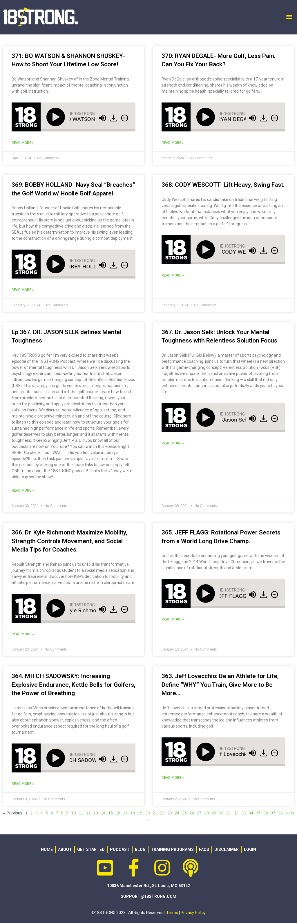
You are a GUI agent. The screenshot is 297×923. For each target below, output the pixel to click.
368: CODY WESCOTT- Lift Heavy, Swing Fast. (223, 184)
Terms (172, 912)
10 (73, 813)
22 (162, 813)
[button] (289, 16)
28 (206, 813)
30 (221, 813)
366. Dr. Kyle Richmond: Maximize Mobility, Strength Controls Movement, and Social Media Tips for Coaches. (69, 541)
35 (258, 813)
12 (88, 813)
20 (147, 813)
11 (81, 813)
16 (118, 813)
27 (199, 813)
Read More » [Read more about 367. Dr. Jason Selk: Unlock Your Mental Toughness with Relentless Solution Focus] (173, 443)
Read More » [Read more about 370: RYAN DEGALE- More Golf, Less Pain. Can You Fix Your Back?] (173, 143)
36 (265, 813)
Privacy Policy (193, 912)
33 (243, 813)
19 (140, 813)
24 (177, 813)
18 (133, 813)
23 (169, 813)
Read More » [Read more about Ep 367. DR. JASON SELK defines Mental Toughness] (23, 490)
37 (273, 813)
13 (95, 813)
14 (103, 813)
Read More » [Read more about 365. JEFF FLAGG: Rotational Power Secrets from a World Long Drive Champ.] (173, 619)
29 (214, 813)
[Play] (56, 117)
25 (184, 813)
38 (280, 813)
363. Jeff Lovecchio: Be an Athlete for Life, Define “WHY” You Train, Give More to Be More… (220, 685)
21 (155, 813)
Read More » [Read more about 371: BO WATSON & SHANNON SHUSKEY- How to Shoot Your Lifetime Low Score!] (23, 143)
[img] (124, 117)
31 (229, 813)
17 (125, 813)
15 (110, 813)
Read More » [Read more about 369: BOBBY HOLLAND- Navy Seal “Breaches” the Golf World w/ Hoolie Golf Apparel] (23, 290)
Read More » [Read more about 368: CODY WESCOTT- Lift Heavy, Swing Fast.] (173, 275)
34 (251, 813)
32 (236, 813)
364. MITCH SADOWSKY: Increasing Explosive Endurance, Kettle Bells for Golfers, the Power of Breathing (73, 685)
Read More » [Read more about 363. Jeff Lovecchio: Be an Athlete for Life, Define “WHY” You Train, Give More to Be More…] (173, 778)
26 (191, 813)
